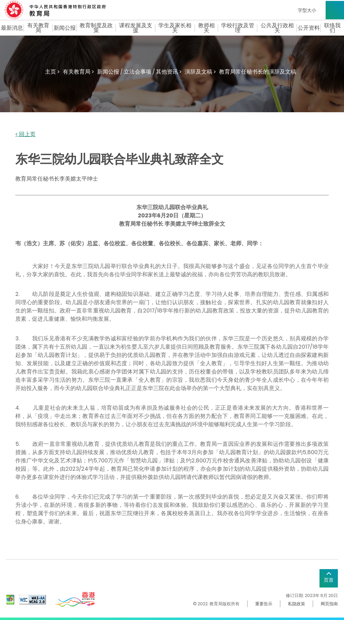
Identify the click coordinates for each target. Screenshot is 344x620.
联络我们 (332, 28)
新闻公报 (65, 27)
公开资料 (309, 27)
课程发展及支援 (135, 28)
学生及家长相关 (174, 28)
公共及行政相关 (277, 28)
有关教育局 (38, 28)
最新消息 (12, 27)
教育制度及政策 (96, 28)
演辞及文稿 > (200, 71)
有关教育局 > (78, 71)
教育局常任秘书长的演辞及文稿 (257, 71)
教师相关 (206, 28)
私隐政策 (296, 604)
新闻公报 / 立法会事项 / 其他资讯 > (139, 71)
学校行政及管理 (237, 28)
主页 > (52, 71)
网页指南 (329, 604)
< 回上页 (25, 134)
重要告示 (263, 604)
